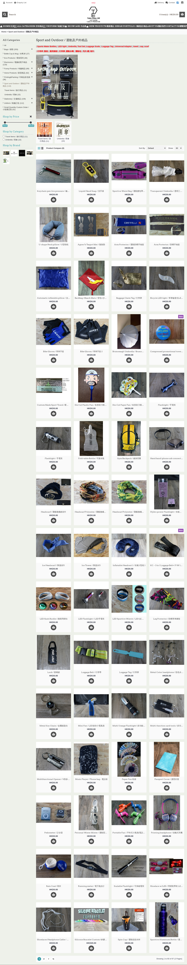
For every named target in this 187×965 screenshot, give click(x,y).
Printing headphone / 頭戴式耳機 (166, 833)
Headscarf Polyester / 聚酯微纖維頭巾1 (92, 512)
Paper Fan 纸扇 (129, 779)
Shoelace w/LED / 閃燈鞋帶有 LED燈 (167, 886)
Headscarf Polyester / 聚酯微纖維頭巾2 (129, 512)
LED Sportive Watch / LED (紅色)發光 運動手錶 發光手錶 (129, 619)
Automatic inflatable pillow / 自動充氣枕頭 (54, 298)
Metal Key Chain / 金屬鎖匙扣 (54, 726)
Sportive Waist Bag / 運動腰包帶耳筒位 (129, 191)
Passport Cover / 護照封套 (167, 779)
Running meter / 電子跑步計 (91, 886)
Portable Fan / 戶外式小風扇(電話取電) (129, 833)
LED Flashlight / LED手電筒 (91, 619)
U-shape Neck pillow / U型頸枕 (53, 244)
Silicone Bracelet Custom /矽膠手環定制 (92, 939)
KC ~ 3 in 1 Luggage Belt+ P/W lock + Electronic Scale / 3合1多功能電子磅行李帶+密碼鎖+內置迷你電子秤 (167, 565)
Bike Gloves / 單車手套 (53, 351)
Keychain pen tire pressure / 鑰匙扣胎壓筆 (54, 191)
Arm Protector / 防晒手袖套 (167, 244)
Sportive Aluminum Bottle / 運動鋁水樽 (167, 939)
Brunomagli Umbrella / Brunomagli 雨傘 (129, 351)
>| (53, 959)
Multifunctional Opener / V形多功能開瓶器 (54, 779)
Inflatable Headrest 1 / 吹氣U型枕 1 (129, 565)
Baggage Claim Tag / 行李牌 (129, 298)
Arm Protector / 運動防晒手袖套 (129, 244)
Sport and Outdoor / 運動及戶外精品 (23, 32)
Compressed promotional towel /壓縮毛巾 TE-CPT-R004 (167, 351)
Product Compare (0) (55, 148)
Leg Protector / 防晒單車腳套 (166, 619)
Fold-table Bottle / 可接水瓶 (91, 458)
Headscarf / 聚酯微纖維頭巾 (53, 512)
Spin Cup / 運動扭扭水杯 (129, 939)
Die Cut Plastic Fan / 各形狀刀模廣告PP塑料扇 (92, 405)
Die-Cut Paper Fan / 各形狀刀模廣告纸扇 (129, 405)
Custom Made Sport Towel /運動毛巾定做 (54, 405)
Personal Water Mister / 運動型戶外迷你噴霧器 (92, 833)
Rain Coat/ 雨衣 (53, 886)
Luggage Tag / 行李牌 (129, 672)
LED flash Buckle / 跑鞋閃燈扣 (53, 619)
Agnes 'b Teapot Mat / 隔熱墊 (91, 244)
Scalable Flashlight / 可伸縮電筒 (129, 886)
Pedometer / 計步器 (53, 833)
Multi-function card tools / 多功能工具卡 (167, 726)
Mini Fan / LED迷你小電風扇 (91, 726)
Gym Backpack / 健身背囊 (129, 458)
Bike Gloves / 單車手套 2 (91, 351)
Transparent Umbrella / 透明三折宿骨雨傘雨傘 (167, 191)
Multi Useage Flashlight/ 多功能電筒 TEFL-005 (129, 726)
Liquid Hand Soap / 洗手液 (91, 191)
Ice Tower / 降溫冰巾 (91, 565)
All (5, 45)
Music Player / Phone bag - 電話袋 (91, 779)
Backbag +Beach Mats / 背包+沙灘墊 (91, 298)
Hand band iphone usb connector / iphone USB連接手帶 (167, 458)
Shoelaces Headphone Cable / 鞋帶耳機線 (54, 939)
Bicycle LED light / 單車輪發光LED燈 (167, 298)
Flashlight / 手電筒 (167, 405)
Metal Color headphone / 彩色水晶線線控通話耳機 (167, 672)
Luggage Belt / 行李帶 (91, 672)
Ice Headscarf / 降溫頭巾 (53, 565)
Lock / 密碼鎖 (53, 672)
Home (3, 32)
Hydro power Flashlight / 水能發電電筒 (167, 512)
